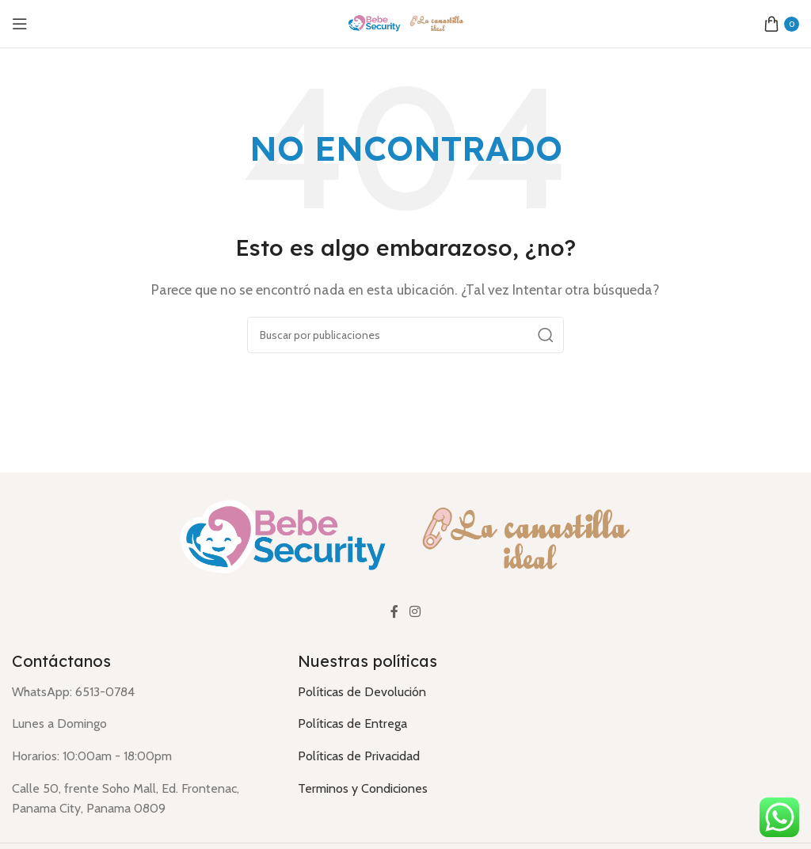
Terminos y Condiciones (363, 788)
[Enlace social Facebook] (394, 612)
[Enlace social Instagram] (414, 612)
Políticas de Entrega (352, 723)
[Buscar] (405, 335)
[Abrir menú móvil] (20, 24)
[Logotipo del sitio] (405, 22)
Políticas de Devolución (362, 691)
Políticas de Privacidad (359, 755)
